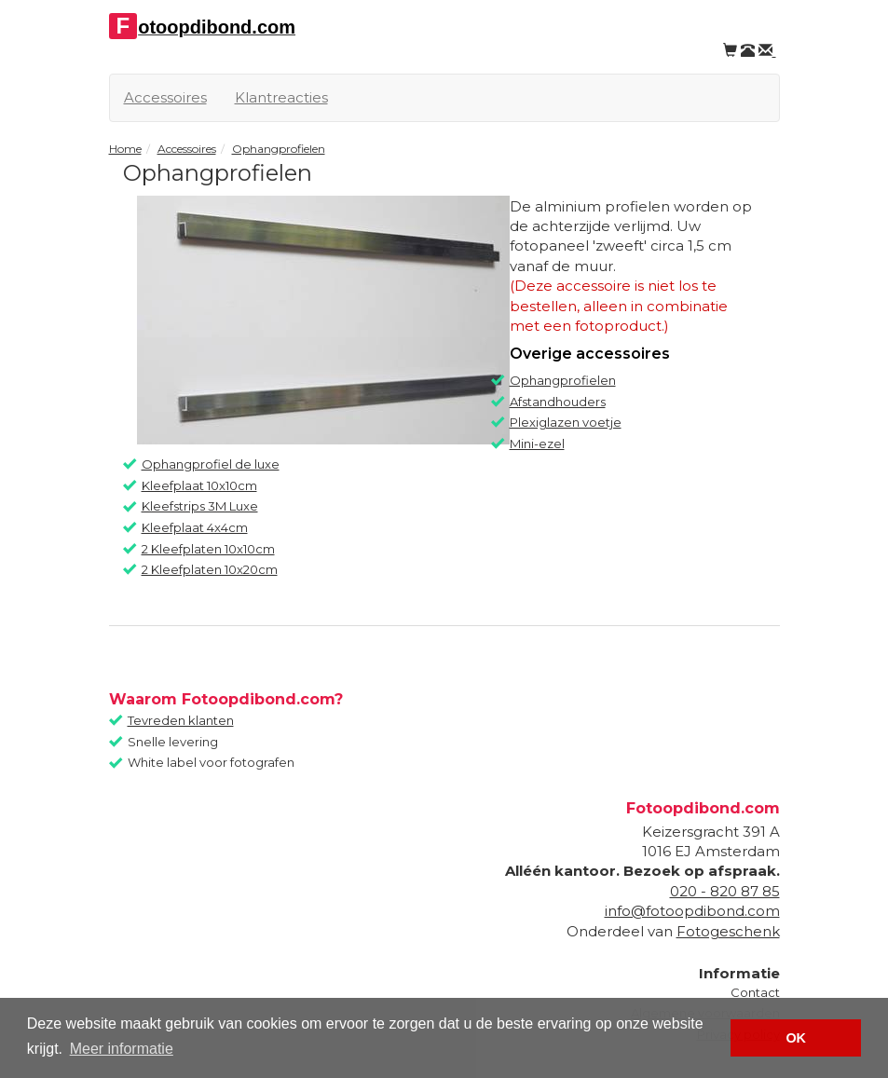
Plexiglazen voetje (566, 422)
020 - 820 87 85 (725, 891)
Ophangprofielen (563, 380)
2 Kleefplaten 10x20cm (210, 569)
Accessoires (165, 97)
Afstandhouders (558, 401)
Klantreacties (281, 97)
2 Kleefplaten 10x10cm (208, 548)
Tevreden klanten (181, 720)
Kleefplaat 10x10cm (199, 485)
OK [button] (796, 1037)
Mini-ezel (537, 443)
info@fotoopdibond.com (692, 911)
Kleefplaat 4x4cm (195, 527)
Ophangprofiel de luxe (211, 464)
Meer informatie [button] (121, 1049)
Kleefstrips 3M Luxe (200, 505)
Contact (755, 992)
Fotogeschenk (728, 931)
